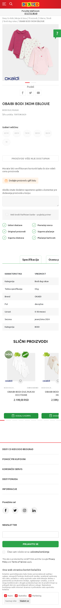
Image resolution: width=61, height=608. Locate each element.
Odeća (42, 18)
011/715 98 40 (31, 13)
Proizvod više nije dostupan (31, 158)
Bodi (49, 18)
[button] (20, 381)
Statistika (22, 596)
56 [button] (6, 143)
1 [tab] (27, 80)
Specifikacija (30, 259)
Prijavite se (30, 544)
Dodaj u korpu (21, 416)
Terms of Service (19, 562)
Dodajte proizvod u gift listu (20, 180)
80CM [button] (37, 134)
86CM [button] (48, 134)
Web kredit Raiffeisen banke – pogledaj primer (30, 215)
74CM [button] (27, 134)
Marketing (36, 596)
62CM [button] (6, 134)
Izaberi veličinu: (10, 127)
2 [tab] (33, 80)
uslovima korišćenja (39, 552)
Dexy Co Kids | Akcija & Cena (14, 18)
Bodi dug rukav (10, 21)
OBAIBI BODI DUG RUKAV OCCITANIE (21, 393)
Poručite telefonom (30, 11)
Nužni (10, 596)
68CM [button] (16, 134)
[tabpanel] (30, 51)
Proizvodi (33, 18)
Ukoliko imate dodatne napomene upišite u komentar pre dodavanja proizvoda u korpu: (29, 191)
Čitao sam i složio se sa (28, 552)
